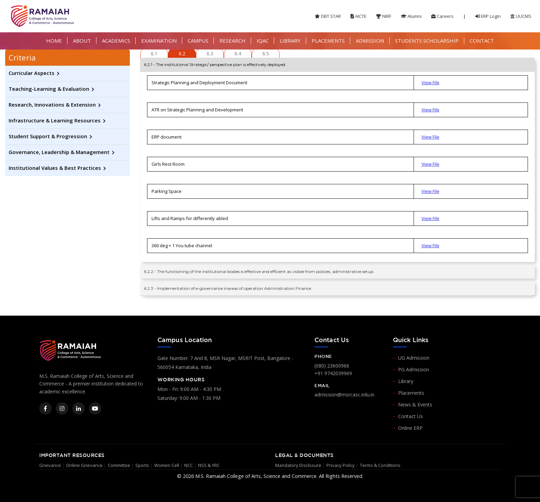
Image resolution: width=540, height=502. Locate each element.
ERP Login (488, 16)
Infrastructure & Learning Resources (55, 120)
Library (405, 381)
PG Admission (413, 369)
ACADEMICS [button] (116, 40)
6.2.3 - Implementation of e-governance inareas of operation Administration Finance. (228, 288)
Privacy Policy (340, 465)
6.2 (182, 53)
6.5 (265, 53)
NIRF (383, 16)
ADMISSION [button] (370, 40)
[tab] (67, 58)
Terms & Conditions (380, 465)
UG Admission (413, 357)
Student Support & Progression (48, 136)
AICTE (358, 16)
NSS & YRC (209, 465)
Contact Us (410, 416)
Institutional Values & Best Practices (55, 167)
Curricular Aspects (31, 72)
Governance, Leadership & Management (59, 152)
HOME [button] (54, 40)
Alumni (411, 16)
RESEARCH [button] (232, 40)
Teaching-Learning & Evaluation (49, 88)
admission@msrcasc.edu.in (344, 394)
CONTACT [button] (482, 40)
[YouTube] (95, 408)
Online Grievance (84, 465)
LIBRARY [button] (290, 40)
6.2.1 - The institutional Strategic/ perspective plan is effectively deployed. (215, 64)
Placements (411, 393)
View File (430, 82)
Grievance (50, 465)
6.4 (238, 53)
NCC (188, 465)
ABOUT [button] (82, 40)
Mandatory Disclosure (298, 465)
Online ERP (410, 428)
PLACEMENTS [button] (328, 40)
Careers (442, 16)
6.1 (154, 53)
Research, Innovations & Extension (52, 104)
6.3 (210, 53)
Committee (119, 465)
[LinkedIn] (78, 408)
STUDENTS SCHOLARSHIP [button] (427, 40)
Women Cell (166, 465)
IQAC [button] (263, 40)
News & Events (415, 404)
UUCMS (520, 16)
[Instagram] (62, 408)
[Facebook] (45, 408)
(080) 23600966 (331, 365)
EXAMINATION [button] (159, 40)
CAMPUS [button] (198, 40)
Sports (142, 465)
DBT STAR (328, 16)
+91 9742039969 (333, 373)
